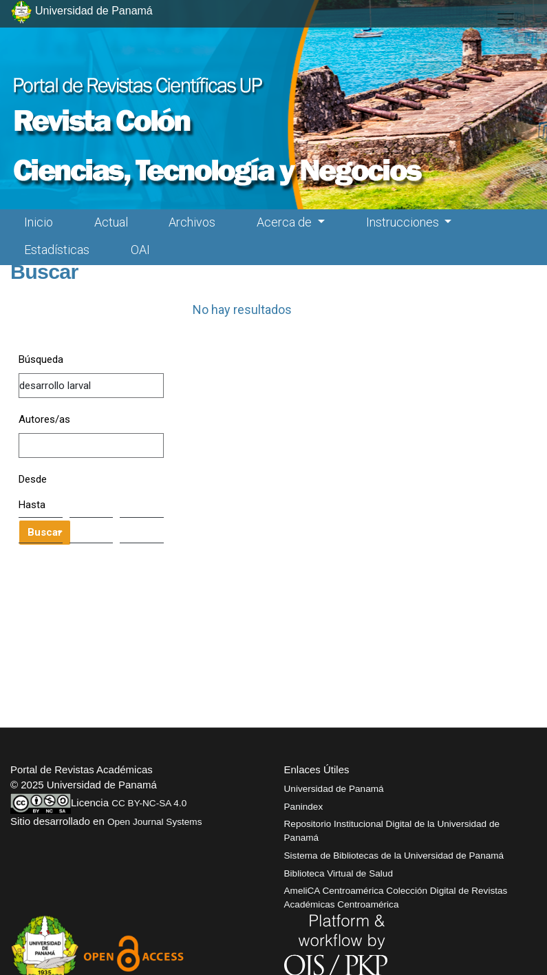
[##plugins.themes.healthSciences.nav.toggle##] (505, 19)
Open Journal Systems (154, 822)
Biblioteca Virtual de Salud (338, 873)
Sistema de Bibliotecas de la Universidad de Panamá (394, 855)
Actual (111, 222)
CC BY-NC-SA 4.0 (148, 803)
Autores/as (44, 419)
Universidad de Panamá (334, 789)
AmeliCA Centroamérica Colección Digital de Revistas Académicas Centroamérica (396, 897)
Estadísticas (56, 249)
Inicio (38, 222)
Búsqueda (41, 359)
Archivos (192, 222)
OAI (140, 249)
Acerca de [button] (285, 222)
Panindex (303, 806)
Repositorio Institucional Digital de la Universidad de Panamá (392, 831)
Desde (33, 479)
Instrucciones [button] (404, 222)
